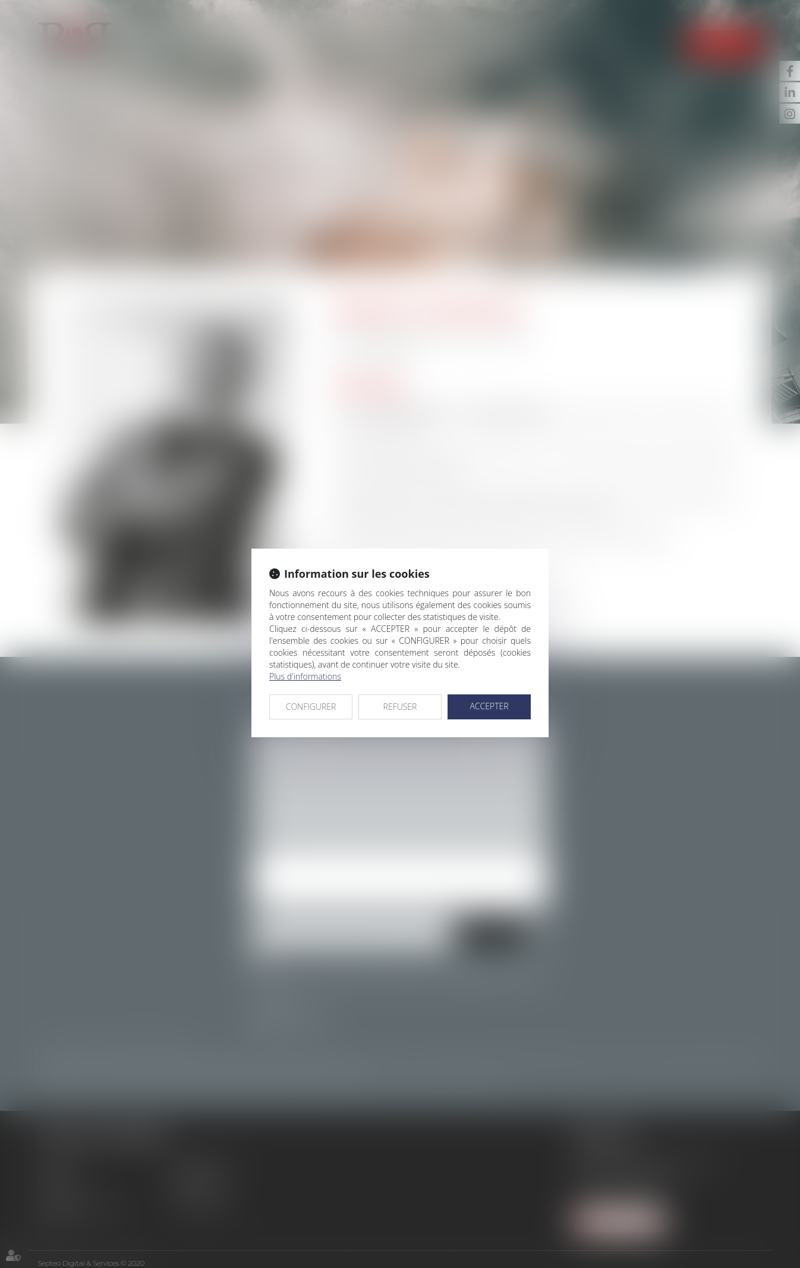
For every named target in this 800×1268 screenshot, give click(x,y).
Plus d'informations (305, 676)
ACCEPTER (489, 706)
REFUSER (400, 706)
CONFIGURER (311, 706)
